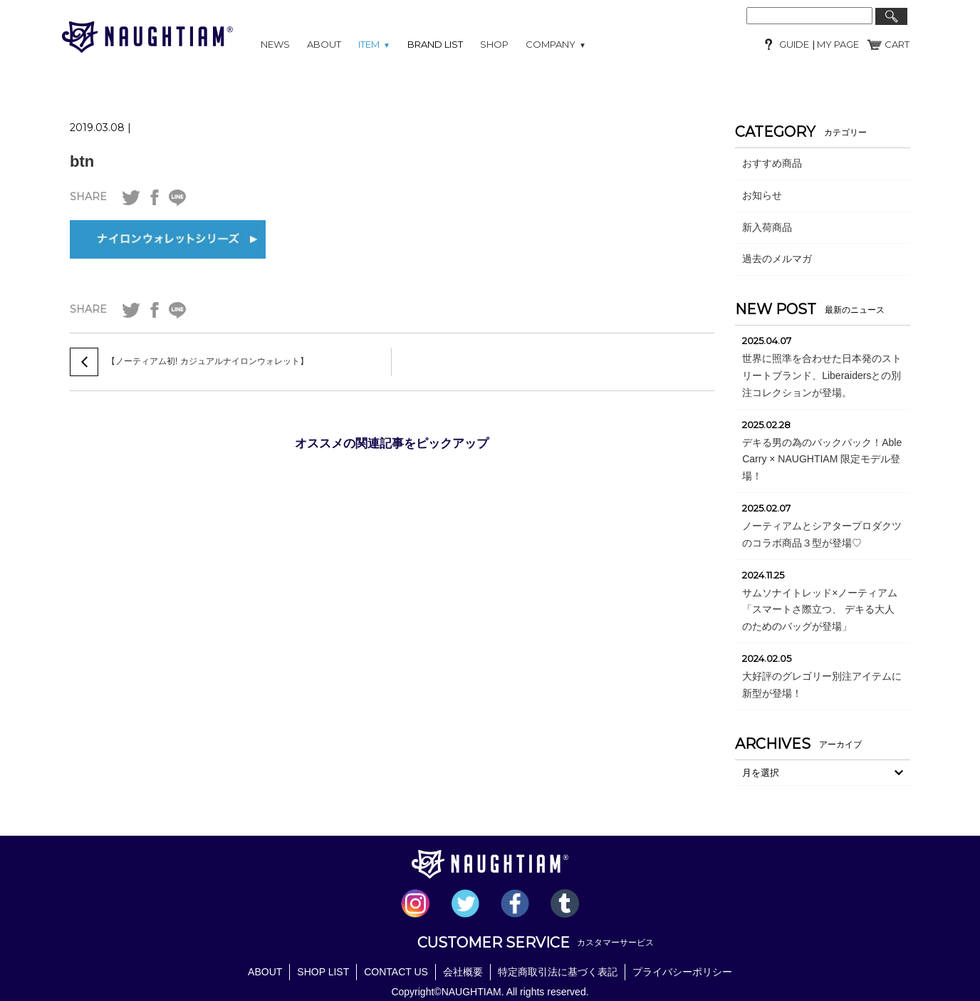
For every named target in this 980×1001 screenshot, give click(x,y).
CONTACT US (396, 971)
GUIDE (794, 44)
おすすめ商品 (772, 163)
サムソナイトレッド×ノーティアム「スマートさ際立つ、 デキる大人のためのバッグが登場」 (819, 610)
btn (82, 161)
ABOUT (324, 44)
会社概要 (463, 971)
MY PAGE (837, 44)
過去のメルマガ (777, 258)
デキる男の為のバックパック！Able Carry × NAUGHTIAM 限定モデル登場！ (822, 459)
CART (897, 44)
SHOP (494, 44)
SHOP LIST (323, 971)
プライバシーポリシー (682, 971)
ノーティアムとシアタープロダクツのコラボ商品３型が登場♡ (822, 534)
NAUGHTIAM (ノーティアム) (147, 37)
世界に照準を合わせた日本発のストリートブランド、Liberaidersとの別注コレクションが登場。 (822, 375)
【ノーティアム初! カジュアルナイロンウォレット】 (207, 361)
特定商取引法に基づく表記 (557, 971)
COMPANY (556, 44)
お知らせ (762, 195)
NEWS (275, 44)
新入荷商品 (767, 227)
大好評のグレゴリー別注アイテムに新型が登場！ (822, 684)
